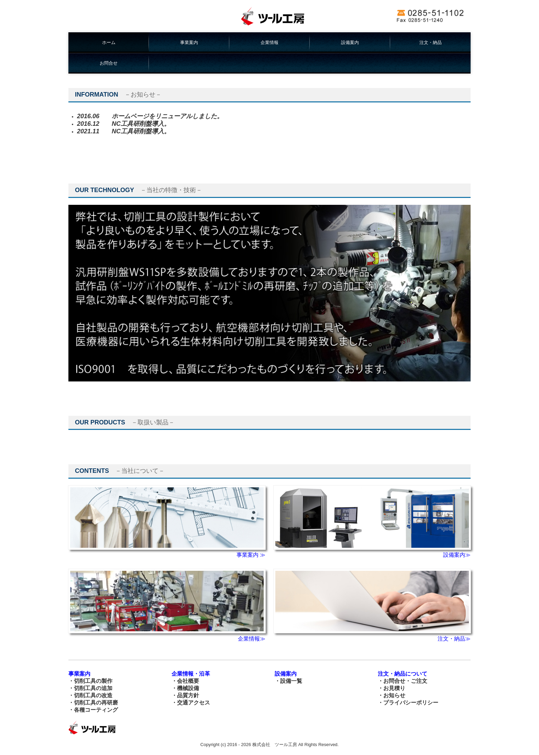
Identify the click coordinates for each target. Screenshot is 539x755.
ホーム (109, 42)
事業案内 (189, 42)
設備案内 (350, 42)
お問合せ (109, 63)
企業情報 (269, 42)
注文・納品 (430, 42)
